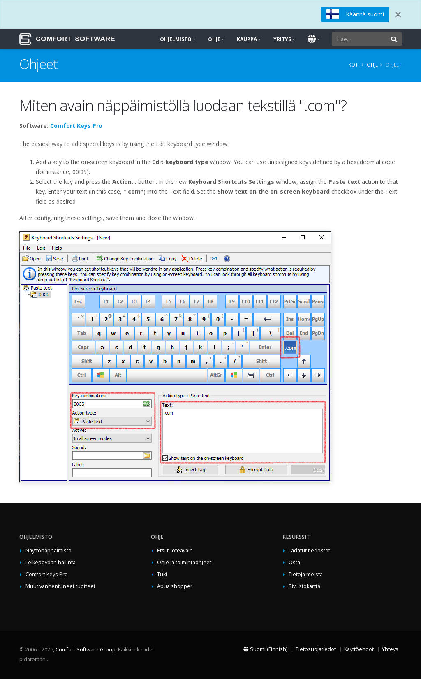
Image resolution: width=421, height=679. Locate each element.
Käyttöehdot (359, 649)
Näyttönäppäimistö (48, 550)
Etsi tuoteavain (175, 550)
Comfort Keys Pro (76, 126)
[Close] (398, 14)
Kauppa (247, 39)
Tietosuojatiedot (316, 649)
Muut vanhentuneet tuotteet (60, 586)
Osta (294, 562)
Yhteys (390, 649)
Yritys (282, 39)
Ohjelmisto (176, 39)
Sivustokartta (304, 586)
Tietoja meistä (306, 574)
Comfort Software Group (86, 649)
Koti (353, 64)
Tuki (162, 574)
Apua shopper (174, 586)
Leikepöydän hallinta (50, 562)
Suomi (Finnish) (265, 649)
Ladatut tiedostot (309, 550)
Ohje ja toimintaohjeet (184, 562)
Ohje (214, 39)
